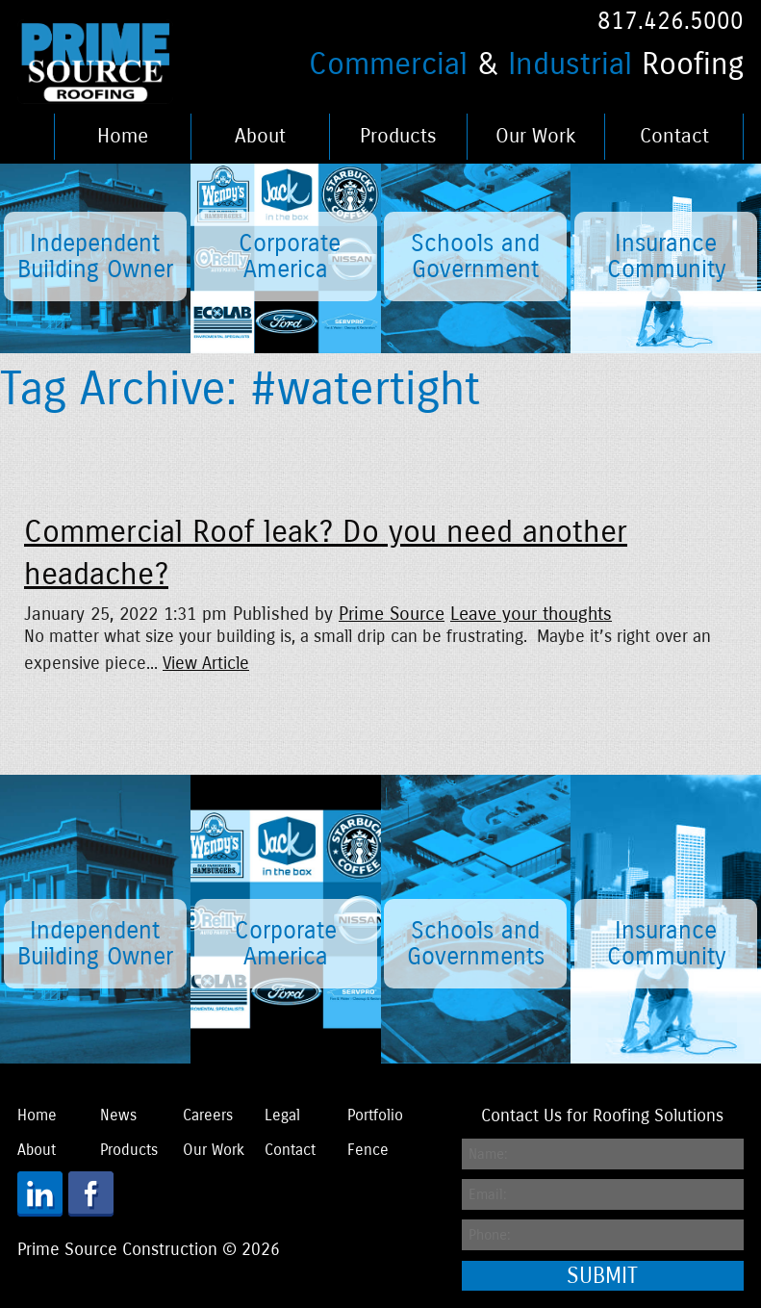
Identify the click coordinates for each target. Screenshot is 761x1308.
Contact (674, 136)
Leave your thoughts (531, 614)
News (118, 1115)
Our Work (535, 136)
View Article (206, 664)
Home (122, 136)
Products (398, 136)
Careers (208, 1115)
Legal (282, 1115)
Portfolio (375, 1115)
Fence (368, 1150)
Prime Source (391, 614)
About (260, 136)
